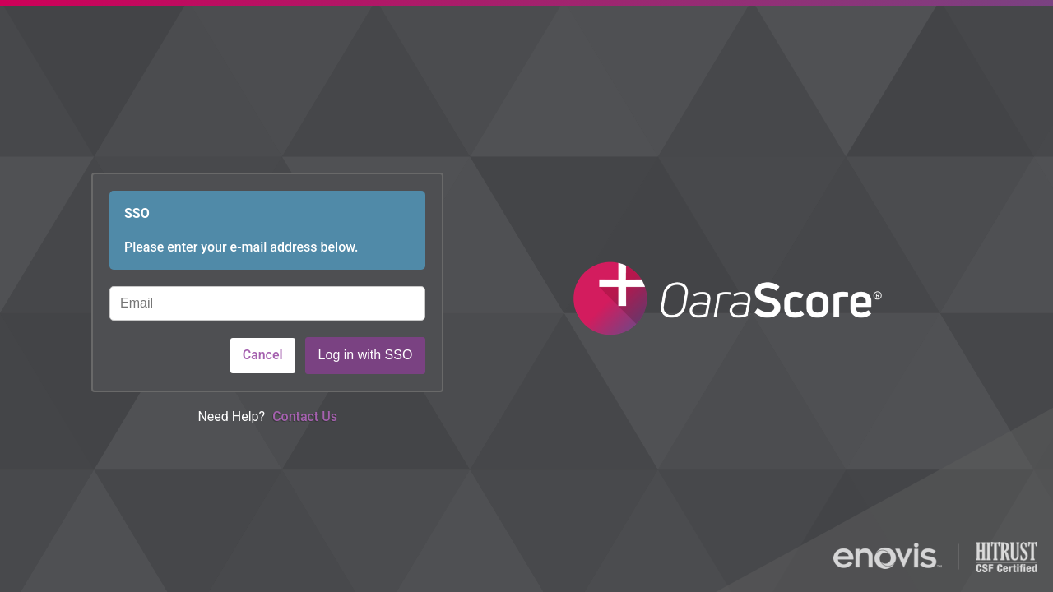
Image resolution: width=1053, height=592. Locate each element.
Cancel (263, 355)
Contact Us (304, 416)
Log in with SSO (365, 355)
